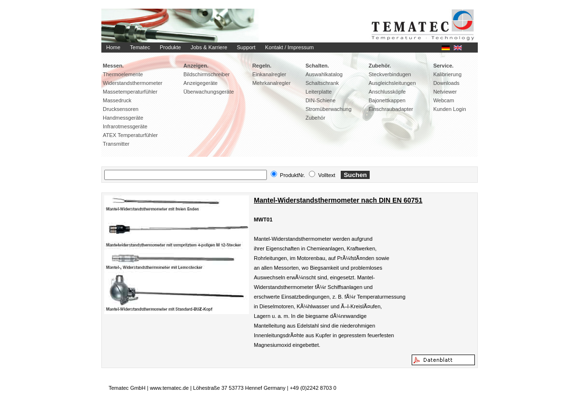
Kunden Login (449, 109)
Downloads (446, 83)
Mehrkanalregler (271, 83)
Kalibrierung (447, 74)
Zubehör (315, 118)
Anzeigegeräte (200, 83)
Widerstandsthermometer (133, 83)
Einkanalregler (269, 74)
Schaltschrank (322, 83)
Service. (443, 66)
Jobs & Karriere (209, 47)
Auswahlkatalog (324, 74)
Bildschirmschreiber (206, 74)
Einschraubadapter (391, 109)
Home (113, 47)
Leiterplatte (318, 92)
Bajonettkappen (387, 100)
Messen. (113, 66)
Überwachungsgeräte (208, 92)
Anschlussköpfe (387, 92)
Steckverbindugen (390, 74)
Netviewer (445, 92)
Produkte (170, 47)
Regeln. (262, 66)
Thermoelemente (123, 74)
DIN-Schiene (320, 100)
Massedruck (117, 100)
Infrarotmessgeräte (125, 126)
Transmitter (116, 144)
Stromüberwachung (328, 109)
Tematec (140, 47)
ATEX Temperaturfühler (130, 135)
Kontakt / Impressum (289, 47)
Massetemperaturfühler (130, 92)
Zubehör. (380, 66)
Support (246, 47)
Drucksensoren (121, 109)
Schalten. (317, 66)
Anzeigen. (195, 66)
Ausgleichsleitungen (392, 83)
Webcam (443, 100)
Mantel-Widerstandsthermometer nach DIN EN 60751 (338, 200)
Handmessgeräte (123, 118)
